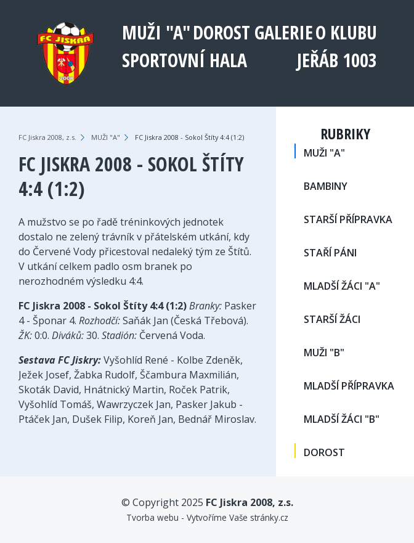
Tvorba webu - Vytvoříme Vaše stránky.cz (207, 517)
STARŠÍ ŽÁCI (332, 319)
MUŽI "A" (156, 32)
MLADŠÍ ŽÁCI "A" (342, 286)
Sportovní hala (184, 60)
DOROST (221, 32)
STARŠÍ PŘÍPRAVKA (348, 219)
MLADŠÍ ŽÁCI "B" (342, 419)
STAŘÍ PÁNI (330, 252)
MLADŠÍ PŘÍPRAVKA (349, 386)
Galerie (283, 32)
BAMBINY (325, 186)
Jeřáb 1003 (337, 60)
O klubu (346, 32)
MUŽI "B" (324, 352)
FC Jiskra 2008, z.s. (47, 137)
